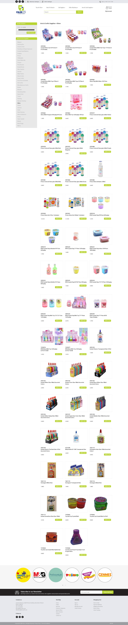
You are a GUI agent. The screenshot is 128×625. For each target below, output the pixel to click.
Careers (58, 613)
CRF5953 (67, 46)
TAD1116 (92, 481)
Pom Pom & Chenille (22, 80)
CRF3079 (67, 146)
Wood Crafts (20, 76)
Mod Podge (20, 123)
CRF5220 (67, 247)
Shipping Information (98, 606)
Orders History (78, 608)
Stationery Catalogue (34, 1)
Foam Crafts (20, 78)
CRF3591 (67, 213)
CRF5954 (92, 46)
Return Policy (96, 608)
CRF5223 (67, 280)
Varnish (19, 71)
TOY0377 (67, 347)
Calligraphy (20, 58)
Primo (19, 116)
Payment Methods (97, 604)
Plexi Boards (20, 64)
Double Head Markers (22, 51)
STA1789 (67, 447)
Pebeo (19, 105)
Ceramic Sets (20, 46)
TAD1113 (92, 447)
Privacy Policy (38, 623)
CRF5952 (43, 46)
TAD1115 (67, 481)
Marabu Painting (21, 101)
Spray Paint (20, 94)
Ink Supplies (61, 7)
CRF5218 (92, 213)
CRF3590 (43, 213)
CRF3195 (92, 380)
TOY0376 (43, 347)
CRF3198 (92, 414)
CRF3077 (92, 113)
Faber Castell (20, 119)
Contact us (58, 615)
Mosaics (19, 89)
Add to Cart (58, 52)
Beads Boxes (20, 67)
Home (57, 602)
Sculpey (19, 53)
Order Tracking (96, 610)
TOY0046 (67, 548)
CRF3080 (92, 146)
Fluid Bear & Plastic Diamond (24, 49)
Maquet (19, 42)
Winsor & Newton (21, 114)
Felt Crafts (20, 82)
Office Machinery (73, 7)
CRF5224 (92, 280)
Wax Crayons (20, 69)
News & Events (59, 612)
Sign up (76, 604)
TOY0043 (92, 514)
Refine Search (31, 32)
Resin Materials (21, 60)
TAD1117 (43, 514)
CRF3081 (43, 180)
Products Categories (60, 608)
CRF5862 (92, 79)
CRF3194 (67, 380)
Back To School (50, 7)
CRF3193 (43, 380)
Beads (19, 87)
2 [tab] (65, 585)
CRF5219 (43, 247)
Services (58, 606)
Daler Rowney (21, 112)
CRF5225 (43, 314)
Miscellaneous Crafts (22, 85)
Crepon (19, 62)
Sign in (76, 602)
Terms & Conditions (45, 623)
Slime (18, 103)
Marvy (19, 125)
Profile (57, 604)
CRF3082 (67, 180)
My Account (108, 11)
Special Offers (59, 610)
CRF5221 (92, 247)
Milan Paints (20, 73)
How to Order (96, 602)
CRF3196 (43, 414)
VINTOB (111, 623)
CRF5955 (43, 79)
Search (79, 12)
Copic (18, 110)
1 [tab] (63, 585)
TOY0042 (67, 514)
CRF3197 (67, 414)
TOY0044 (43, 548)
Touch (19, 96)
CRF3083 (92, 180)
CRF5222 (43, 280)
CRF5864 (67, 113)
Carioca (19, 107)
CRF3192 (92, 347)
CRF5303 (92, 314)
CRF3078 (43, 146)
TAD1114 (43, 481)
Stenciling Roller (21, 92)
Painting (19, 98)
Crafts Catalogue (48, 1)
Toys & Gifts (39, 7)
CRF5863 (43, 113)
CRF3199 (43, 447)
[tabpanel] (23, 576)
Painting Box (20, 44)
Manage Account (78, 606)
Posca (19, 55)
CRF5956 (67, 79)
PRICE (19, 27)
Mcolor (19, 121)
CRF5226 (67, 314)
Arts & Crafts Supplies (87, 7)
